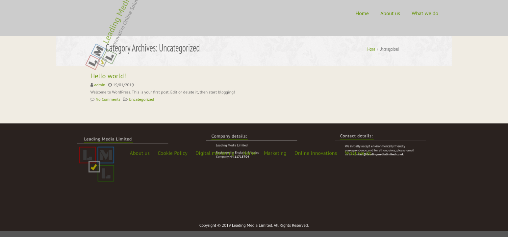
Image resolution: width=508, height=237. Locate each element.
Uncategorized (145, 98)
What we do (425, 13)
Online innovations (315, 84)
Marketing (275, 84)
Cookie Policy (172, 84)
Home (361, 13)
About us (390, 13)
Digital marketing (215, 84)
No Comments (115, 98)
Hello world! (115, 77)
